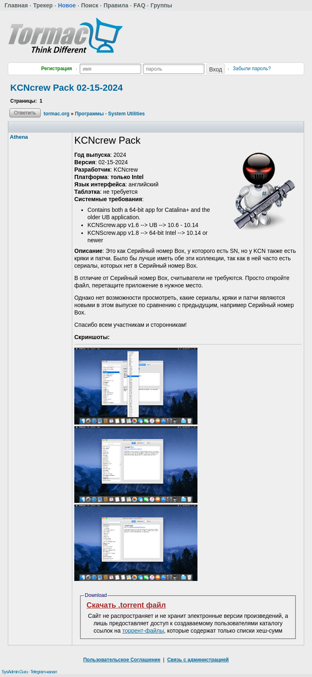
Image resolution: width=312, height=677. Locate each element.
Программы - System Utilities (110, 114)
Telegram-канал (43, 671)
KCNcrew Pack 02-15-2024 (66, 88)
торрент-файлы (143, 630)
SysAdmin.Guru (15, 671)
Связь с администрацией (198, 660)
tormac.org (56, 114)
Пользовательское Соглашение (122, 660)
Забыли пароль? (252, 68)
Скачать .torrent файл (126, 605)
